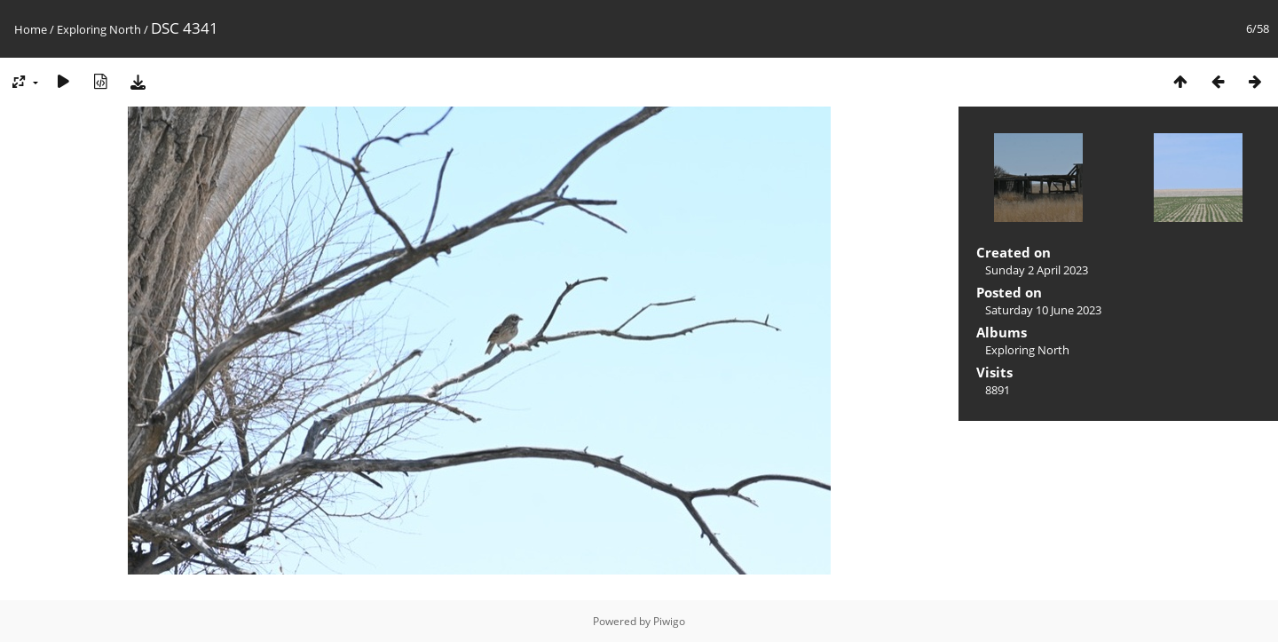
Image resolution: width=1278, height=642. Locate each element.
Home (30, 29)
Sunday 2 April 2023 (1036, 270)
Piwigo (669, 621)
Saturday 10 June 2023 (1043, 310)
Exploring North (99, 29)
